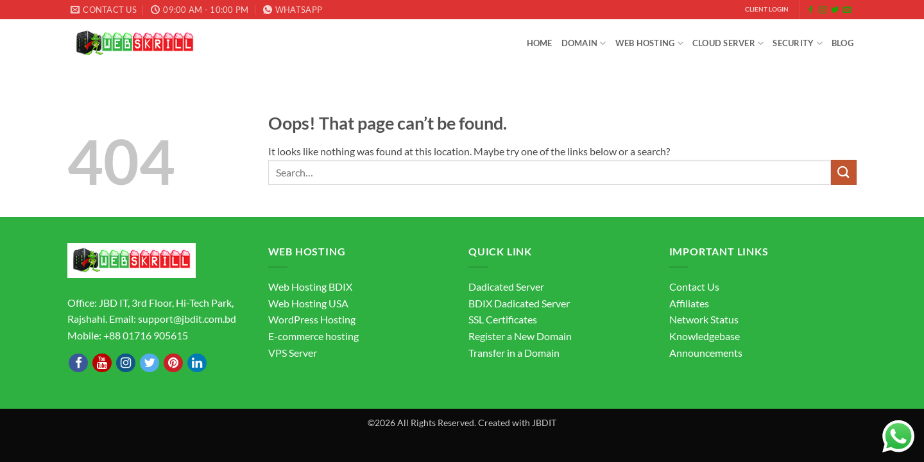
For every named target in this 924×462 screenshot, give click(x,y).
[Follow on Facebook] (810, 10)
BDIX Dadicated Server (519, 303)
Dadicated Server (506, 286)
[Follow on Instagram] (822, 10)
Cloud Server (728, 43)
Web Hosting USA (308, 303)
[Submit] (844, 172)
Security (798, 43)
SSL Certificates (502, 319)
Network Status (704, 319)
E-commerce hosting (313, 336)
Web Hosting (649, 43)
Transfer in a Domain (514, 352)
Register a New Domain (520, 336)
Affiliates (689, 303)
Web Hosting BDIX (310, 286)
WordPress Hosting (311, 319)
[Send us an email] (847, 10)
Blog (842, 43)
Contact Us (694, 286)
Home (539, 43)
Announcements (705, 352)
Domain (583, 43)
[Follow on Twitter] (835, 10)
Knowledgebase (704, 336)
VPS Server (292, 352)
